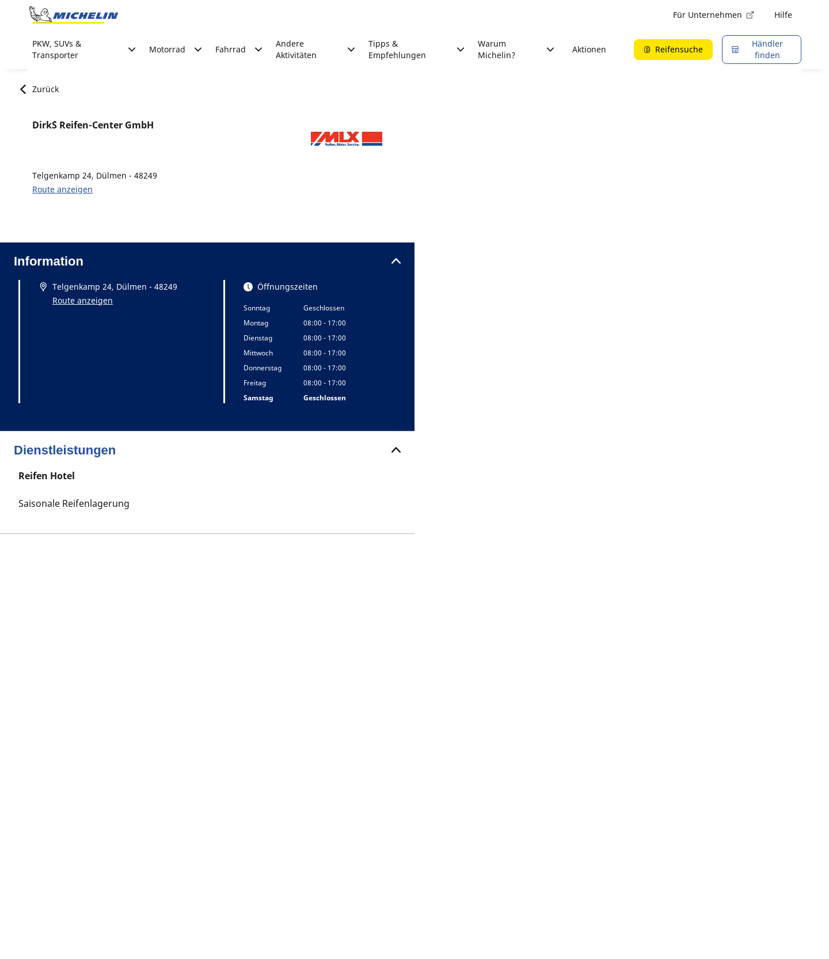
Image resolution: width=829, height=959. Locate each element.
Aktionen (589, 49)
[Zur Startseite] (74, 15)
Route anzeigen (62, 189)
